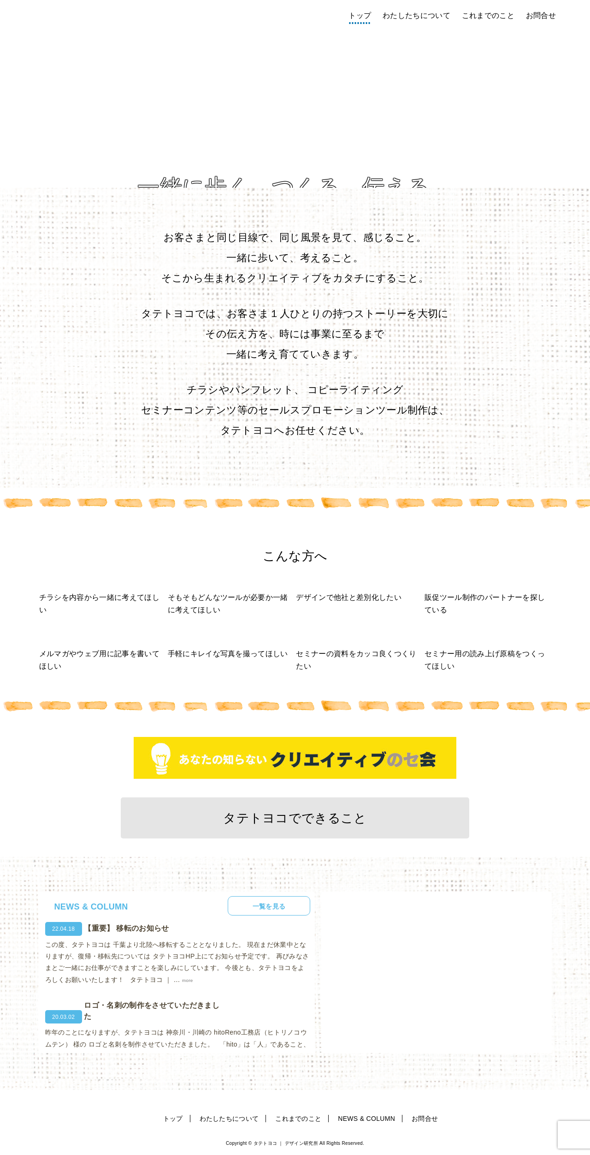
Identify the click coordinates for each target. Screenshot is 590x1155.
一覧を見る (266, 906)
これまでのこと (488, 15)
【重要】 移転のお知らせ (126, 929)
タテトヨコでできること (295, 818)
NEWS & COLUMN (366, 1119)
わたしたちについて (416, 15)
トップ (359, 15)
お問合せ (541, 15)
